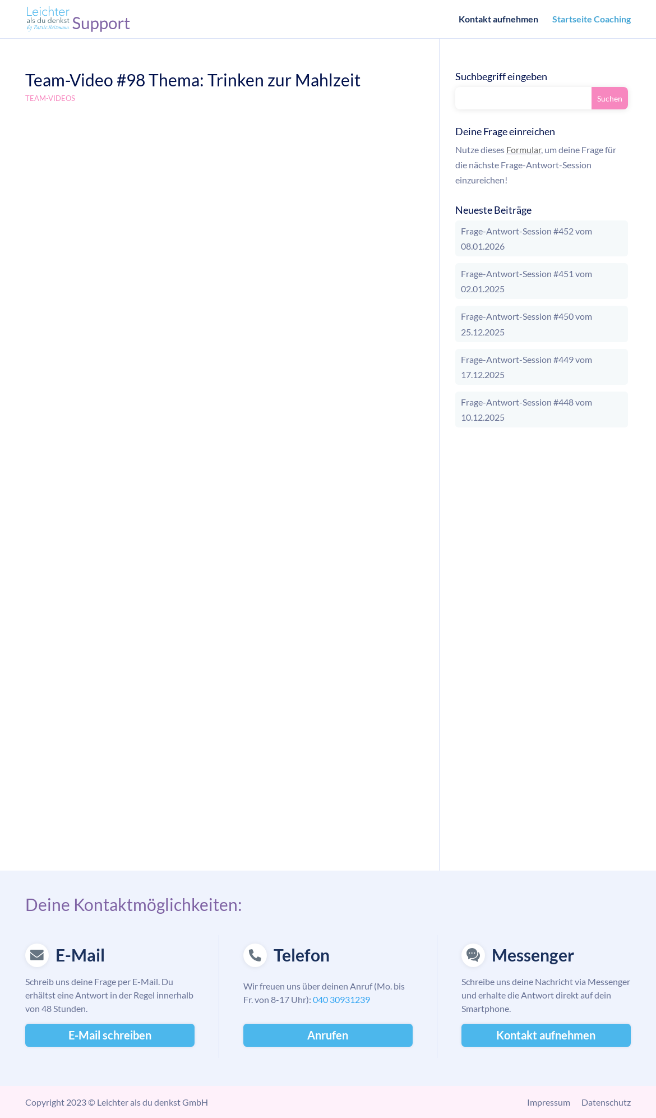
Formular (523, 149)
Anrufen (327, 1035)
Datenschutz (606, 1102)
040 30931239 (341, 999)
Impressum (548, 1102)
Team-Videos (50, 98)
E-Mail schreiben (109, 1035)
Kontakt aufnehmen (498, 19)
